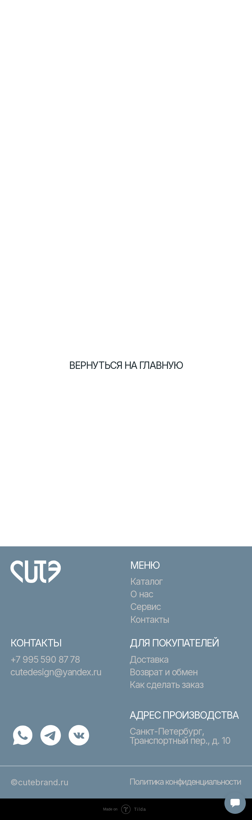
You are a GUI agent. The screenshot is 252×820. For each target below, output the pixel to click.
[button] (233, 19)
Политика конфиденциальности (185, 781)
